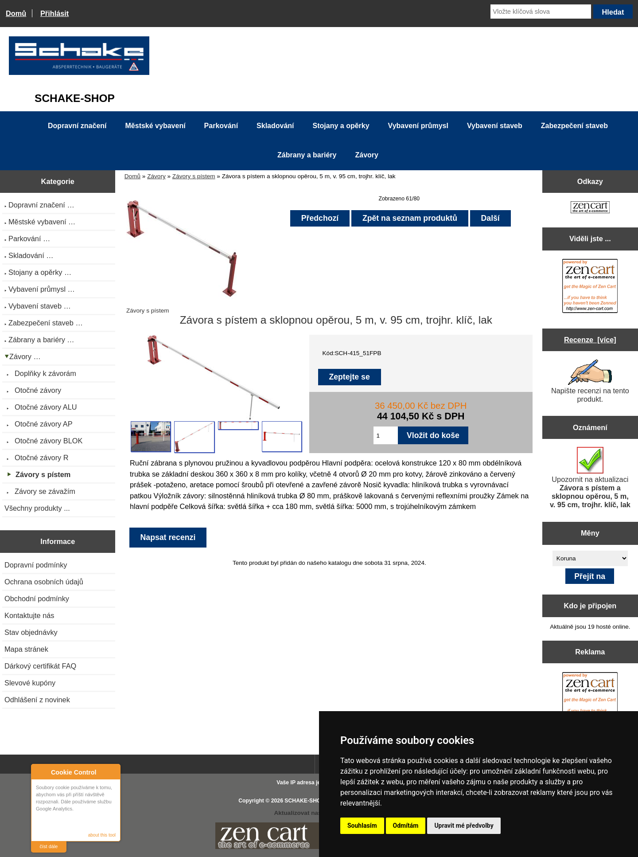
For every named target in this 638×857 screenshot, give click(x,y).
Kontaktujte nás (29, 615)
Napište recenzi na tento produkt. (590, 381)
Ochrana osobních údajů (43, 582)
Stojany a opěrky (341, 125)
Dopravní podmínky (35, 565)
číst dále (49, 846)
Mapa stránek (26, 649)
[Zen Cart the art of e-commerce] (590, 208)
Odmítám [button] (406, 825)
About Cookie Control (40, 771)
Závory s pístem (193, 176)
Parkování (221, 125)
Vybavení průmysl (418, 125)
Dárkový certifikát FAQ (40, 666)
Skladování (275, 125)
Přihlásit (54, 13)
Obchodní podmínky (36, 599)
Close (112, 772)
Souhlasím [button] (362, 825)
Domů (16, 13)
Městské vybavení (155, 125)
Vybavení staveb (494, 125)
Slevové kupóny (29, 683)
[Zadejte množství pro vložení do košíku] (385, 435)
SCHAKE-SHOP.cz (307, 801)
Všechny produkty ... (37, 508)
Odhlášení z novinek (37, 700)
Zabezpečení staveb (574, 125)
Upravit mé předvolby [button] (463, 825)
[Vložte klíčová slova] (540, 11)
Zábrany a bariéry (306, 155)
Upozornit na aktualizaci (590, 478)
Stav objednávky (31, 632)
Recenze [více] (590, 340)
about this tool (102, 835)
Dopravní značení (77, 125)
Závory (156, 176)
